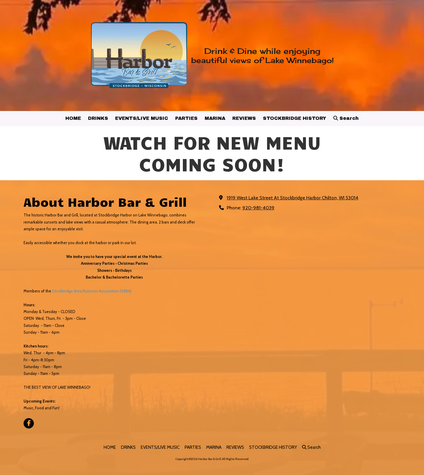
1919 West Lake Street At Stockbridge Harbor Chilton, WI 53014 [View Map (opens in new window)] (292, 198)
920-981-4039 (258, 208)
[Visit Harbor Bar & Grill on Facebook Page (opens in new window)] (29, 423)
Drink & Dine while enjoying (262, 51)
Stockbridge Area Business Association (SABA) (92, 291)
